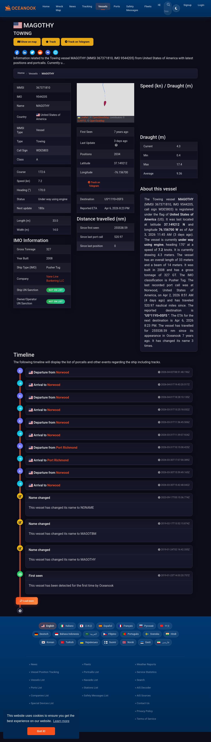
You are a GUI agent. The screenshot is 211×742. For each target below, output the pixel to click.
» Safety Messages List (95, 705)
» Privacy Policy (144, 721)
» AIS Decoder (143, 697)
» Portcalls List (90, 682)
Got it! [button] (41, 731)
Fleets (147, 6)
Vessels (102, 6)
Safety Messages (132, 8)
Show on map (27, 41)
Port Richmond (66, 447)
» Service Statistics (146, 682)
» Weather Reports (145, 674)
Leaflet (83, 117)
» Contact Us (142, 713)
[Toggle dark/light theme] (176, 8)
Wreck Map (59, 8)
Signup (187, 5)
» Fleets (86, 674)
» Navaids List (90, 690)
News (72, 6)
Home (46, 6)
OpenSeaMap (97, 120)
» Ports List (35, 697)
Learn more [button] (61, 721)
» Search (140, 690)
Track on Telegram (77, 41)
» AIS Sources (143, 705)
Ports (117, 6)
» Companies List (39, 705)
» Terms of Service (145, 728)
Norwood (62, 372)
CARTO (82, 120)
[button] (105, 103)
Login (201, 5)
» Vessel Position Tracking (44, 682)
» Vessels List (37, 690)
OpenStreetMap (100, 117)
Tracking (87, 6)
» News (33, 674)
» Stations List (90, 697)
